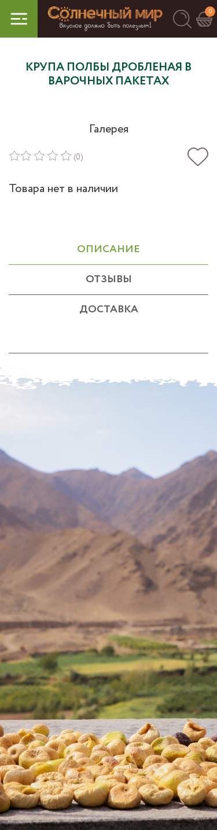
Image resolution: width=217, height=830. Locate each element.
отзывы (109, 279)
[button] (182, 18)
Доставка (108, 309)
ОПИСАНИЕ (108, 249)
